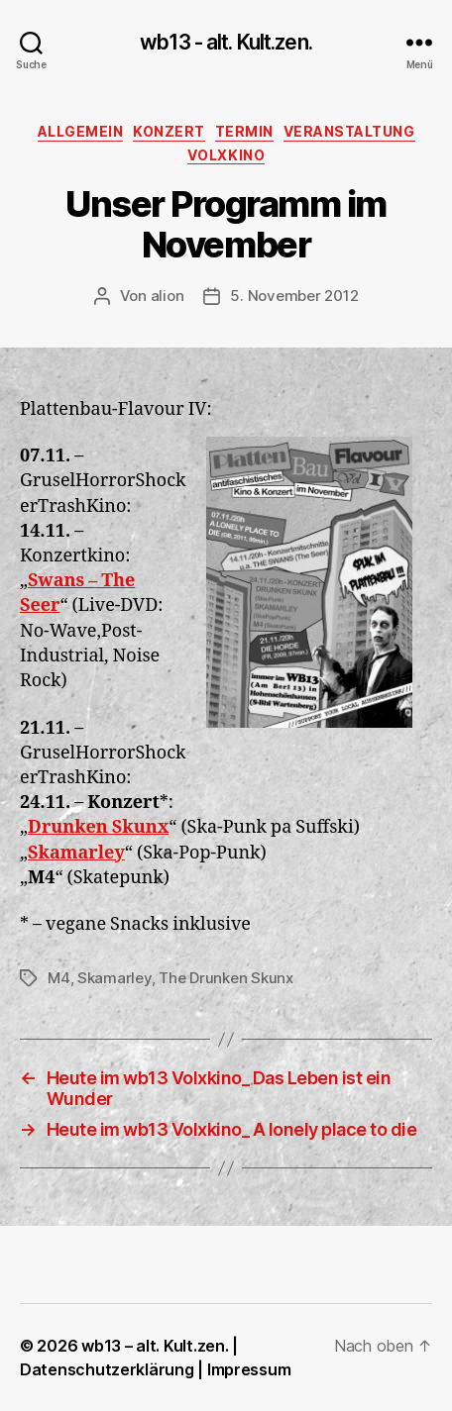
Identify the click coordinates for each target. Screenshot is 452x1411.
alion (167, 295)
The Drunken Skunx (226, 977)
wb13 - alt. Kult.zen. (226, 42)
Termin (244, 131)
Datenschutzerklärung (107, 1369)
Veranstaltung (349, 131)
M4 (59, 977)
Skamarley (114, 977)
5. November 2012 (294, 295)
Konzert (169, 131)
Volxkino (226, 155)
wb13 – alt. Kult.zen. (154, 1346)
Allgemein (81, 131)
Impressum (249, 1369)
